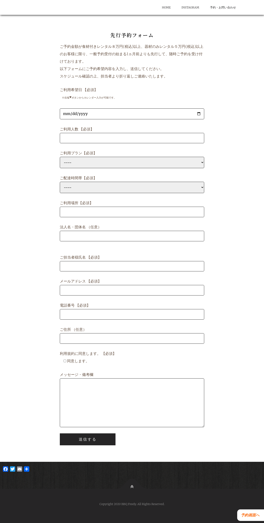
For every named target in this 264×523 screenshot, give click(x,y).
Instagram (190, 7)
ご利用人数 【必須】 (132, 135)
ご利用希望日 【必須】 (132, 103)
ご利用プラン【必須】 (132, 159)
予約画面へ (249, 515)
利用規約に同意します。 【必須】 (88, 357)
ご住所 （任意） (132, 335)
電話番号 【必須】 (132, 311)
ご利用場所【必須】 (132, 209)
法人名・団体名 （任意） (132, 233)
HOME (166, 7)
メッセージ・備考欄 (132, 399)
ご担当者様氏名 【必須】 (132, 263)
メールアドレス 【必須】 (132, 287)
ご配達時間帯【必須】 (132, 184)
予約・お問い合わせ (223, 7)
